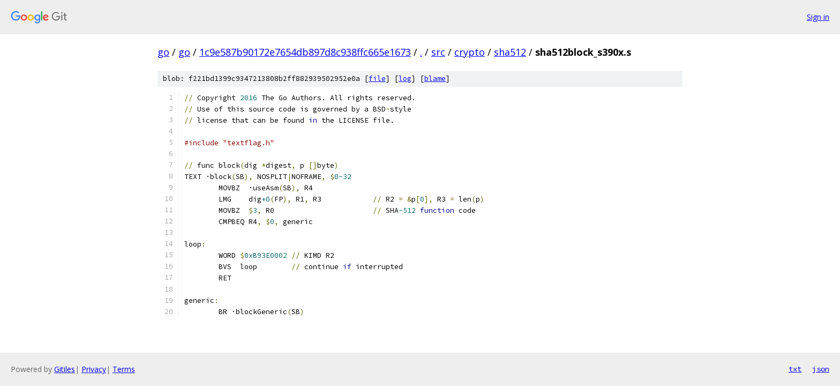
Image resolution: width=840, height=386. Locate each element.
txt (795, 369)
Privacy (93, 369)
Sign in (818, 17)
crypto (469, 52)
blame (435, 78)
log (405, 78)
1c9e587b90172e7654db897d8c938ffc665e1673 (305, 52)
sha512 (510, 52)
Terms (123, 369)
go (163, 52)
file (377, 78)
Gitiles (64, 369)
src (438, 52)
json (820, 369)
